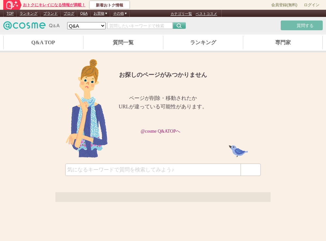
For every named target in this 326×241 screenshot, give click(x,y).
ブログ (69, 13)
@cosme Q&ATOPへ (163, 131)
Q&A (84, 13)
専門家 (283, 42)
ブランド (50, 13)
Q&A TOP (43, 42)
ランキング (28, 13)
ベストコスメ (206, 14)
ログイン (311, 5)
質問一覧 (123, 42)
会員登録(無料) (284, 5)
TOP (10, 13)
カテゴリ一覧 (181, 14)
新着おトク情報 (109, 5)
